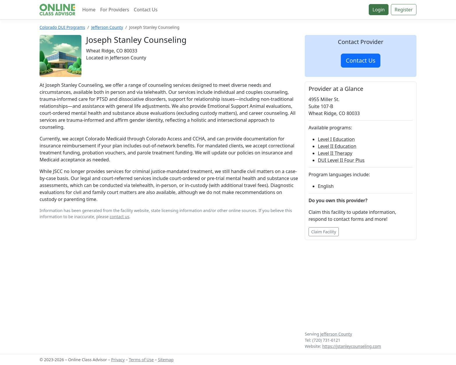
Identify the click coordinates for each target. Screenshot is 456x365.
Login (379, 9)
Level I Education (336, 139)
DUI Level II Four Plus (341, 160)
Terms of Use (141, 359)
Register (404, 9)
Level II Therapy (335, 153)
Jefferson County (107, 27)
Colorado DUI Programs (62, 27)
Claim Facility (323, 231)
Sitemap (166, 359)
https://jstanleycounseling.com (351, 346)
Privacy (118, 359)
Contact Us (145, 9)
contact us (119, 216)
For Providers (114, 9)
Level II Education (337, 146)
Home (89, 9)
